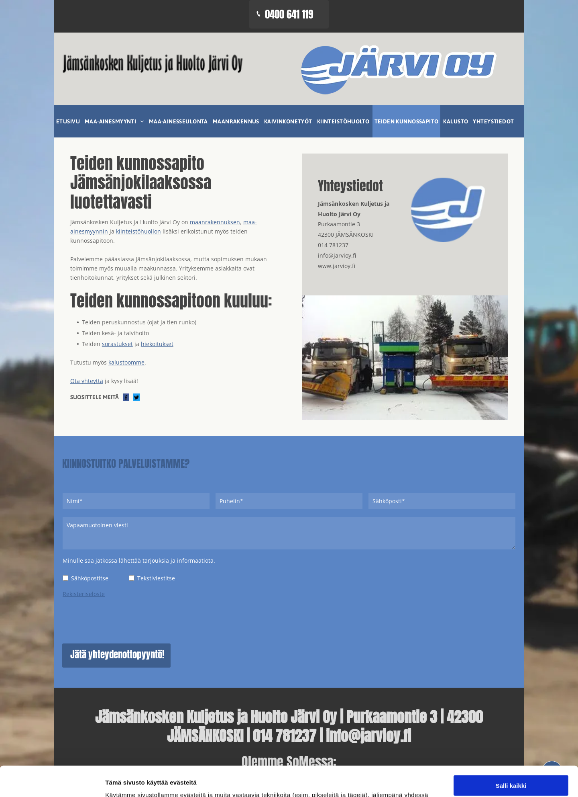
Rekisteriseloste (84, 594)
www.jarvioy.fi (336, 266)
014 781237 (333, 245)
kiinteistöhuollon (138, 231)
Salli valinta (511, 714)
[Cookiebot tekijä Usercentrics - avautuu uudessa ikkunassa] (52, 781)
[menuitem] (68, 121)
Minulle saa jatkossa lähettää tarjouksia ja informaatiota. (139, 560)
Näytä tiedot (429, 781)
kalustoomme (126, 362)
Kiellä (511, 738)
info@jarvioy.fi (337, 255)
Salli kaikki (511, 691)
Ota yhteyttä (86, 381)
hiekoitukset (157, 344)
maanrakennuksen (215, 222)
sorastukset (117, 344)
